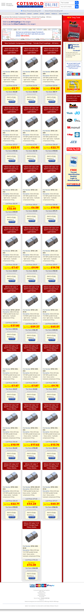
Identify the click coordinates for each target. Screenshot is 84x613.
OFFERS (42, 13)
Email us (42, 599)
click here (74, 54)
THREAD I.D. (54, 13)
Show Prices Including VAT (53, 11)
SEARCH (48, 13)
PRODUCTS (23, 13)
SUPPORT (36, 13)
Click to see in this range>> (17, 22)
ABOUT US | (28, 606)
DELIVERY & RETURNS (43, 606)
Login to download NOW (73, 179)
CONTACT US (34, 606)
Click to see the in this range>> (19, 24)
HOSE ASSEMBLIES (64, 13)
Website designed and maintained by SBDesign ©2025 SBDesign (42, 601)
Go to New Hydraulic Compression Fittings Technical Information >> (21, 19)
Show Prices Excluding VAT (31, 11)
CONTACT (29, 13)
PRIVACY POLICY (54, 606)
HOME (16, 13)
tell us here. (25, 36)
